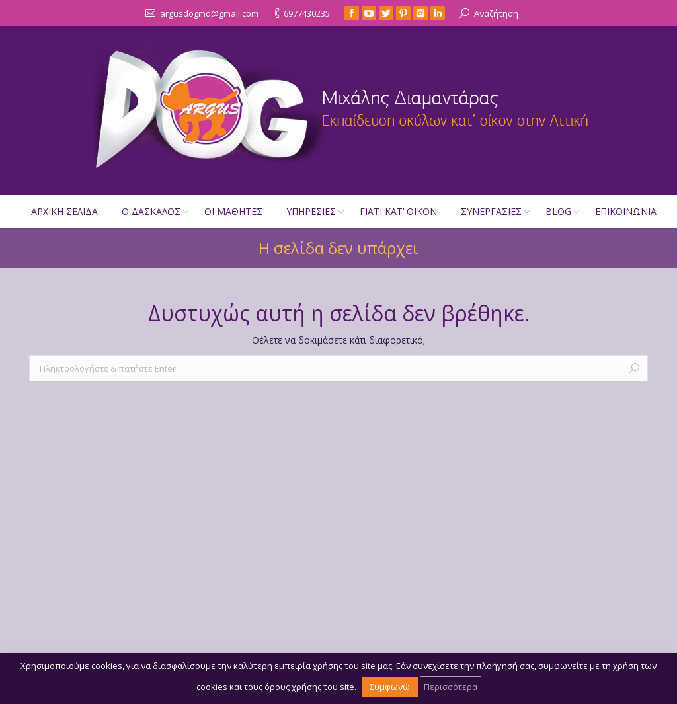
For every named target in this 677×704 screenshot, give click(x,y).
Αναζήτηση (496, 13)
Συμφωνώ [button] (390, 687)
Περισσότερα (450, 687)
